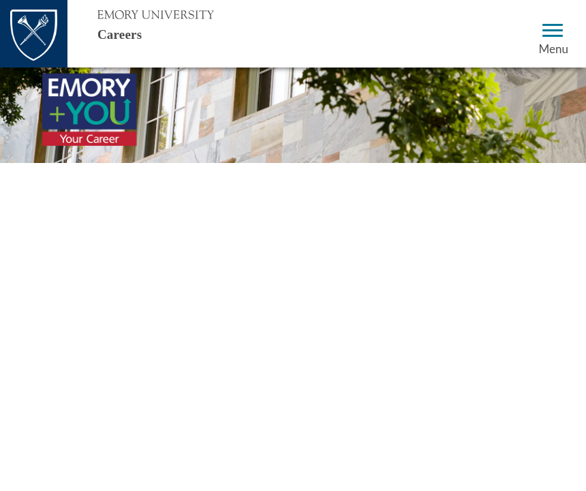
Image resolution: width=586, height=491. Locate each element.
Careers (132, 33)
